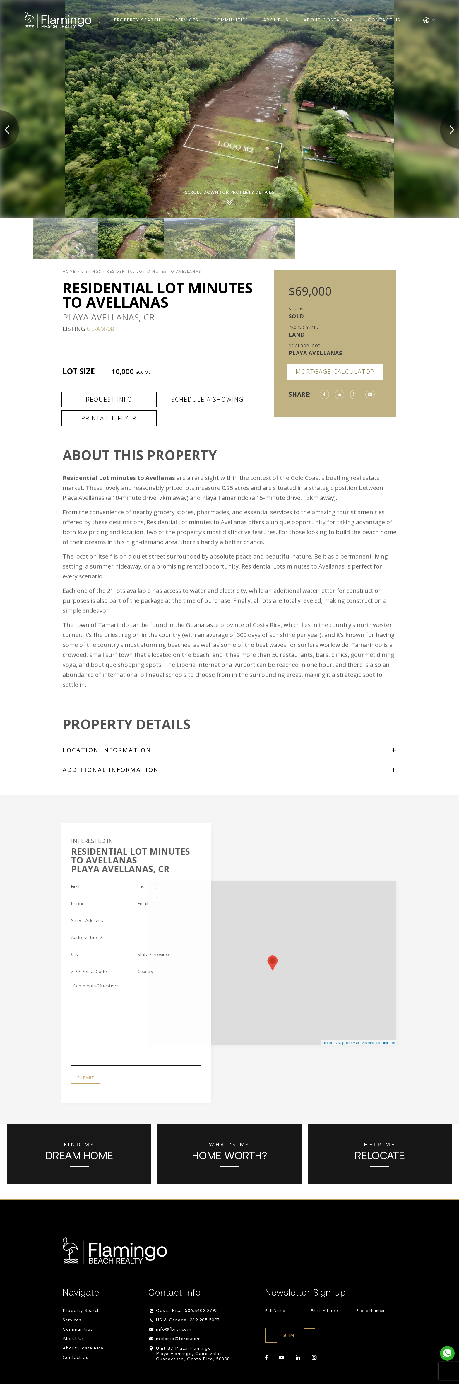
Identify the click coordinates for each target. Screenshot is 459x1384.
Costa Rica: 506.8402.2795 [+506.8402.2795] (187, 1311)
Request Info (109, 399)
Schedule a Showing (207, 399)
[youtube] (281, 1357)
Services (186, 20)
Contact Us (384, 20)
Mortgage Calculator (335, 372)
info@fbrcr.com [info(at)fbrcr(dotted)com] (173, 1329)
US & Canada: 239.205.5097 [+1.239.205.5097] (188, 1320)
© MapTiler (342, 1043)
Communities (230, 20)
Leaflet (327, 1043)
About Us (276, 20)
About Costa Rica (328, 20)
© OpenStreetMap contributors (373, 1043)
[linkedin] (298, 1357)
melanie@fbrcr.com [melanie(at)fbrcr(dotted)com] (178, 1339)
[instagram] (314, 1357)
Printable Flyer (108, 418)
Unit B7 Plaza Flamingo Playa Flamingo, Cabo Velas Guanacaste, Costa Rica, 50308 (193, 1354)
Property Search (137, 20)
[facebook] (266, 1357)
